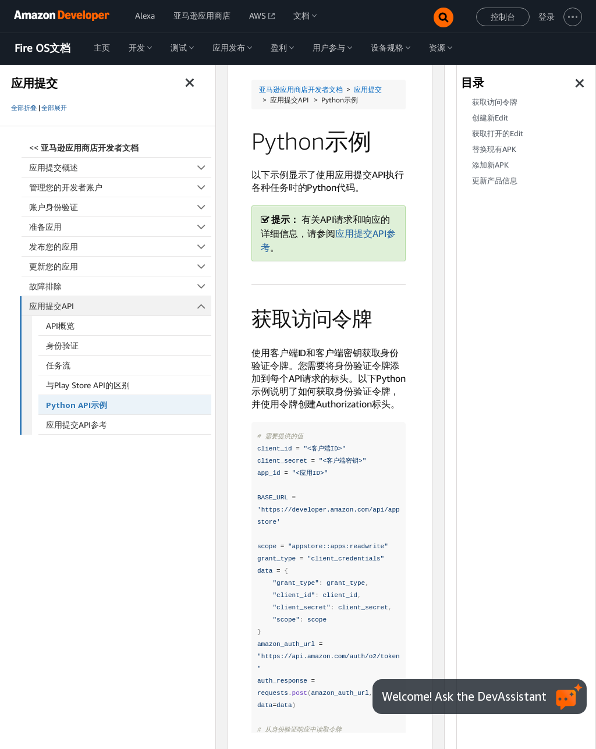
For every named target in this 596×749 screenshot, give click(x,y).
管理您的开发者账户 (120, 187)
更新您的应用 (120, 266)
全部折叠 (24, 108)
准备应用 (120, 226)
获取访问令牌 (494, 102)
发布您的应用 (120, 246)
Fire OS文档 (42, 48)
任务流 (58, 365)
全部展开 (54, 108)
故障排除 (120, 286)
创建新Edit (490, 117)
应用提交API (120, 305)
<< (84, 147)
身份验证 (62, 345)
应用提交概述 (120, 167)
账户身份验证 (120, 206)
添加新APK (490, 165)
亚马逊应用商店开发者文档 (301, 89)
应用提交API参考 (76, 424)
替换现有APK (494, 149)
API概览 (60, 326)
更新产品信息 (494, 180)
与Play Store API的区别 (88, 385)
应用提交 (368, 89)
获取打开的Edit (497, 133)
